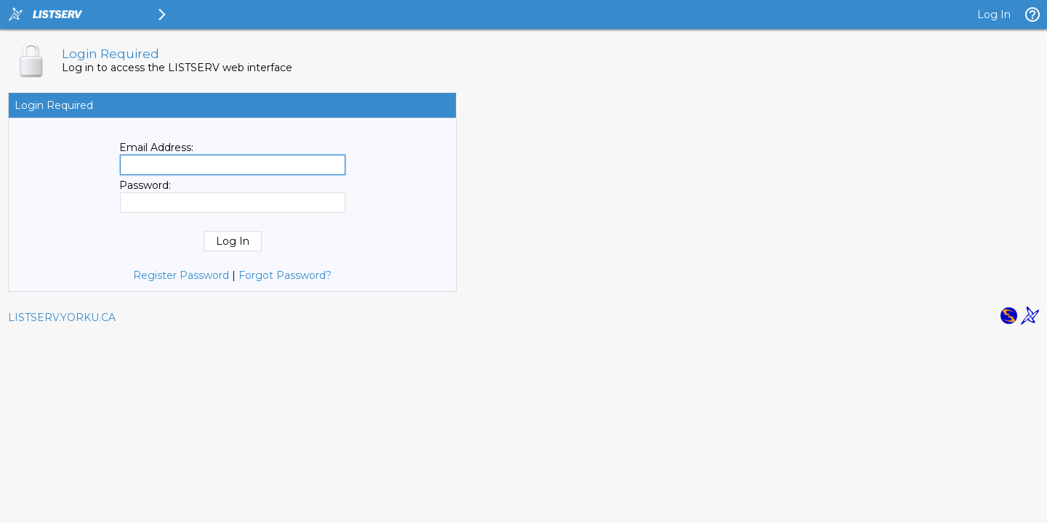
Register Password (181, 275)
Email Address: (156, 147)
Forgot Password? (285, 275)
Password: (145, 185)
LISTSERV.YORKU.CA (62, 317)
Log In (994, 14)
